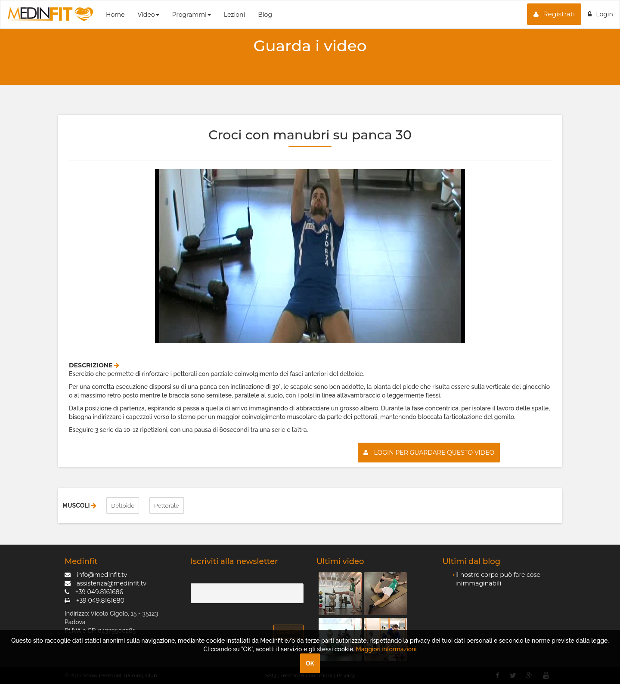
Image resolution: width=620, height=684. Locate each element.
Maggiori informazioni (386, 649)
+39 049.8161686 (94, 591)
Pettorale (167, 505)
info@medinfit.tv (96, 574)
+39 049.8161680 (94, 600)
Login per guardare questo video (429, 452)
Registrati (554, 14)
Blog (265, 14)
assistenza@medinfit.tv (105, 583)
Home (115, 14)
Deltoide (123, 505)
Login (600, 14)
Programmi (191, 14)
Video (148, 14)
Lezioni (234, 14)
